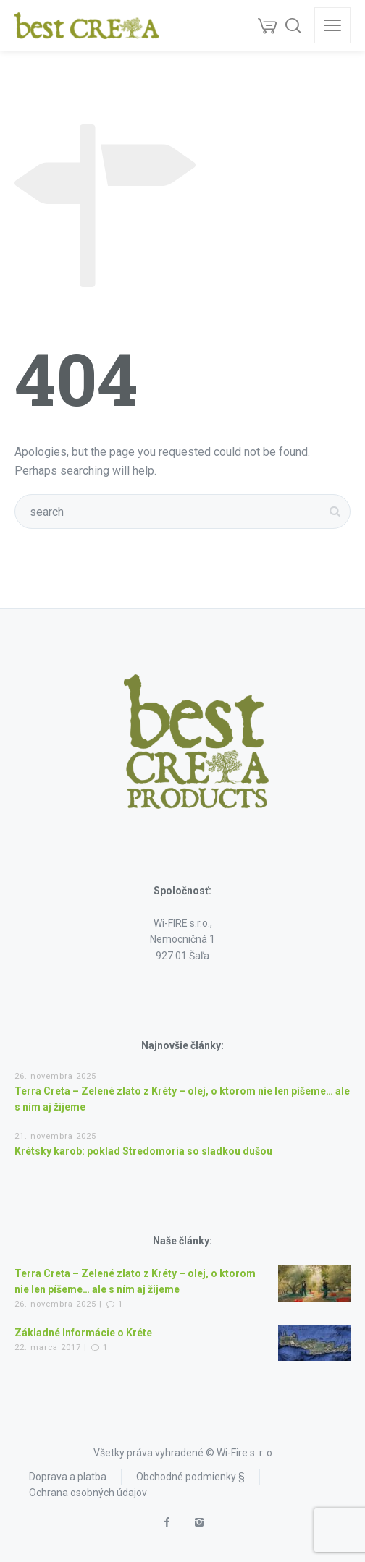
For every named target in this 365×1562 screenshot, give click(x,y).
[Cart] (267, 25)
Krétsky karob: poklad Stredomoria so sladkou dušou (143, 1151)
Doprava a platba (67, 1476)
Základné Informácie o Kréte (83, 1332)
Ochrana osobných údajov (88, 1492)
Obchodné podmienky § (190, 1476)
